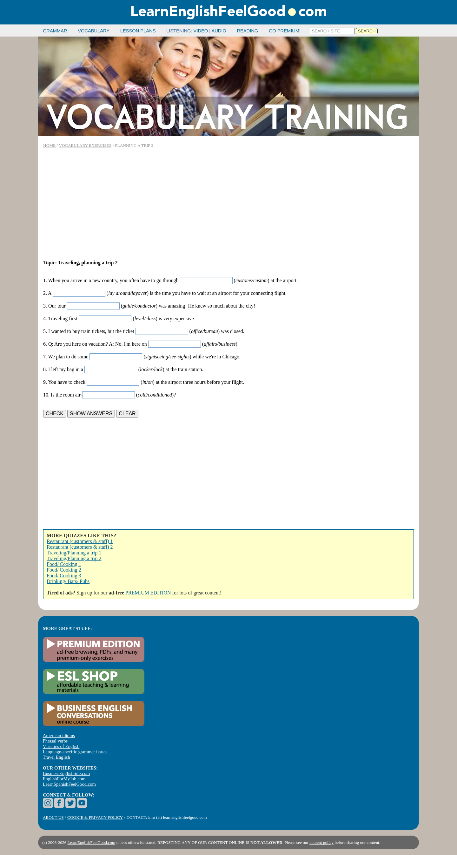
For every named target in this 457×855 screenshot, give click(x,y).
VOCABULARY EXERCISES (85, 145)
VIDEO (201, 30)
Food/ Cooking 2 (64, 570)
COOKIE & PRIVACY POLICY (95, 817)
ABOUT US (53, 817)
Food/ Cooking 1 (64, 564)
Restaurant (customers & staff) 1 (80, 541)
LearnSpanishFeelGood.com (69, 784)
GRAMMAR (55, 30)
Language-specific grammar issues (75, 751)
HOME (49, 145)
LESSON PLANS (138, 30)
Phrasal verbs (55, 740)
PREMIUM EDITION (148, 592)
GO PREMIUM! (285, 30)
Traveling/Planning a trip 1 (74, 552)
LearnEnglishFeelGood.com (92, 842)
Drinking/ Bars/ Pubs (68, 581)
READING (247, 30)
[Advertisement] (228, 203)
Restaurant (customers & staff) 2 (80, 547)
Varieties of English (61, 746)
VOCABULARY (93, 30)
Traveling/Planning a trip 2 (74, 558)
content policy (321, 842)
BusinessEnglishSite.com (66, 773)
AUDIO (218, 30)
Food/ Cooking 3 (64, 575)
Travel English (56, 757)
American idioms (59, 735)
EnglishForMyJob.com (64, 778)
